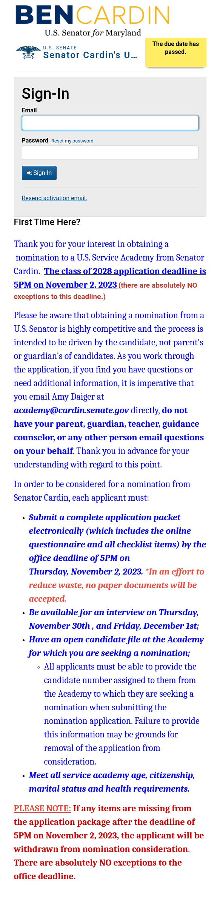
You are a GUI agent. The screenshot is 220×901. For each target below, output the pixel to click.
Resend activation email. (55, 198)
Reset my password (72, 141)
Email (29, 110)
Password (35, 140)
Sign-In (39, 172)
